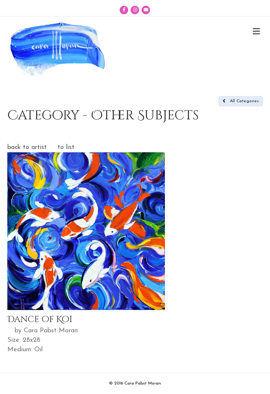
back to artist (27, 147)
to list (66, 147)
